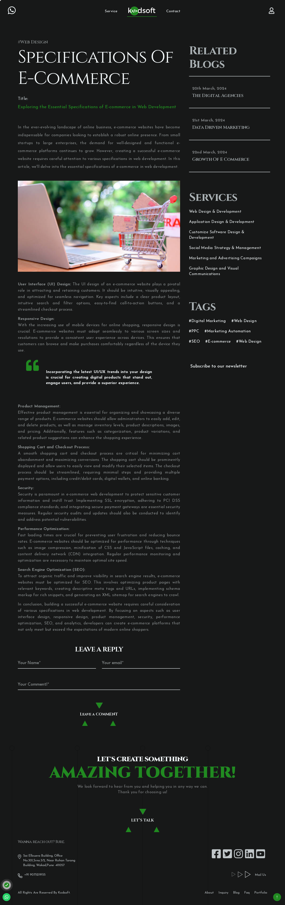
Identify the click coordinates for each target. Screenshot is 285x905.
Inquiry (223, 892)
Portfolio (260, 892)
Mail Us (258, 875)
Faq (247, 892)
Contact (173, 11)
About (209, 892)
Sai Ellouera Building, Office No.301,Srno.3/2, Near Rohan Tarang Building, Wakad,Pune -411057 (46, 860)
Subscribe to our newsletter (218, 366)
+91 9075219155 (32, 875)
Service (111, 11)
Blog (236, 892)
